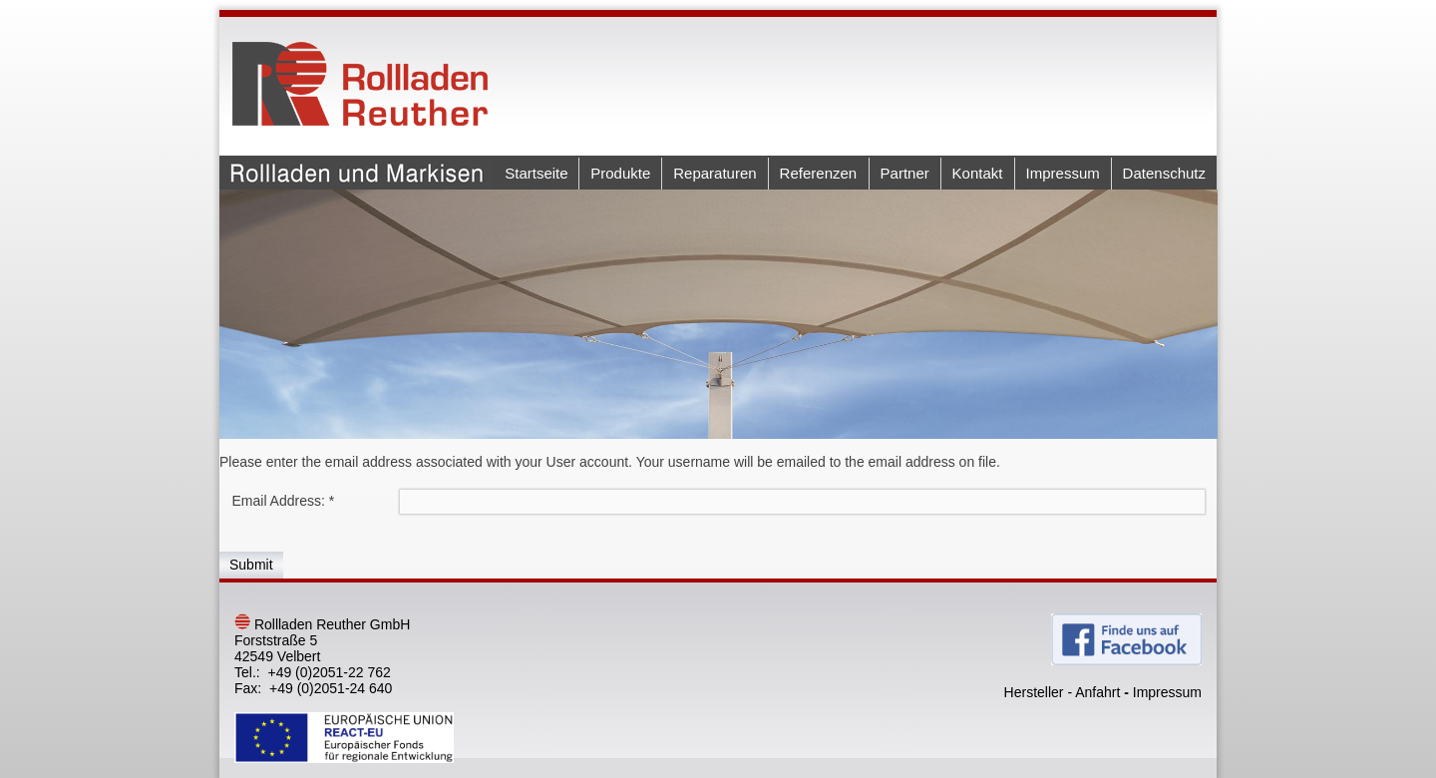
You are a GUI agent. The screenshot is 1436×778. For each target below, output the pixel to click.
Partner (905, 173)
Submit (251, 565)
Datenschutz (1164, 173)
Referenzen (819, 173)
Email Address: (283, 501)
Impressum (1063, 173)
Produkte (620, 173)
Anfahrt (1097, 692)
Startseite (536, 173)
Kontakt (977, 173)
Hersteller (1034, 692)
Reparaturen (714, 173)
